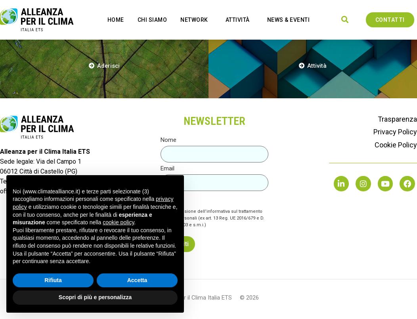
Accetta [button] (137, 280)
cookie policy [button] (118, 222)
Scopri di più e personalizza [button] (95, 297)
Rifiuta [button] (53, 280)
